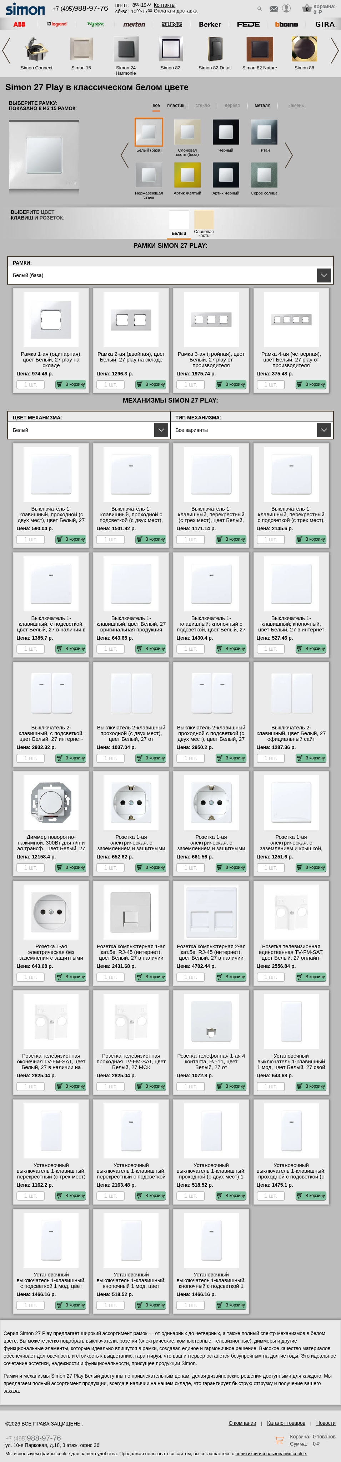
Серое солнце (264, 193)
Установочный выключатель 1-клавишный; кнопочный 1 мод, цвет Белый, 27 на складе (131, 1283)
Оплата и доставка (175, 11)
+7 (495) (80, 9)
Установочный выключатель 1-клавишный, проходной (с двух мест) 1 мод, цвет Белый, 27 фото (211, 1173)
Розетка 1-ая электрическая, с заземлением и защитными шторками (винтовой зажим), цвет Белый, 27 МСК (211, 851)
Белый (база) (148, 150)
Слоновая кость (204, 234)
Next (335, 51)
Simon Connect (36, 67)
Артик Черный (225, 193)
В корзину (71, 384)
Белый (179, 234)
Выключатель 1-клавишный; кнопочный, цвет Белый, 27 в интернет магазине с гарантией (291, 626)
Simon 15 (81, 67)
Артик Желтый (187, 193)
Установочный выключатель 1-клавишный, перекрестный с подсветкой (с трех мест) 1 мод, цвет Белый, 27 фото (131, 1176)
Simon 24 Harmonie (126, 70)
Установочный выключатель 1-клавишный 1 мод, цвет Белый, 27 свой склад (291, 1064)
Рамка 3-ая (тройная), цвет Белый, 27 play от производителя (211, 359)
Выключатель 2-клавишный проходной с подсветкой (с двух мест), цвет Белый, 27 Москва (211, 736)
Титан (264, 150)
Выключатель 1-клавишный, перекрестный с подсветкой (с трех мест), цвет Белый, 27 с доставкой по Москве (291, 520)
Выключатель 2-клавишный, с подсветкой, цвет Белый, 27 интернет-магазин (51, 736)
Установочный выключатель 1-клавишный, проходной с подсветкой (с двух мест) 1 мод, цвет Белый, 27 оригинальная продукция (291, 1179)
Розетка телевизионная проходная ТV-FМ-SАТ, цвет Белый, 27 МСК (131, 1061)
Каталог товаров (286, 1423)
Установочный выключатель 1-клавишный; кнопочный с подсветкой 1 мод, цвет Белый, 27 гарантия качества (211, 1286)
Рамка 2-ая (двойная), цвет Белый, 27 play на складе (131, 357)
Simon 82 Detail (215, 67)
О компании (242, 1423)
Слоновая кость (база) (187, 152)
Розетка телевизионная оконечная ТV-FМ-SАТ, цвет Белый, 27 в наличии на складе (51, 1064)
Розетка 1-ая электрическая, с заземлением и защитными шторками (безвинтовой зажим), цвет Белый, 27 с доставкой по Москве (131, 851)
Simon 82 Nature (259, 67)
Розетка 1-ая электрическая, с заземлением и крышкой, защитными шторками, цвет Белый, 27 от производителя (291, 851)
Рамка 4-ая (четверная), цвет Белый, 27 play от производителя (291, 359)
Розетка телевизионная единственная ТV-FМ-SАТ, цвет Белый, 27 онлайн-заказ (291, 955)
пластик (175, 105)
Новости (326, 1423)
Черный (226, 150)
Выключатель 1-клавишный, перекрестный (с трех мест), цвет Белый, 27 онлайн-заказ (211, 517)
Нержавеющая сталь (149, 195)
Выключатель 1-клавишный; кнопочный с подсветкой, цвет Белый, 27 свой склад (211, 626)
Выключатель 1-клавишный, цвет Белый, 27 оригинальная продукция (131, 623)
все (156, 105)
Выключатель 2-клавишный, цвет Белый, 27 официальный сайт (291, 733)
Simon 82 (170, 67)
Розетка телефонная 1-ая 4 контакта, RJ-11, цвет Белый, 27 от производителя (211, 1064)
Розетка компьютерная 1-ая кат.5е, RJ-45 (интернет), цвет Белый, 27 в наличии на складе (131, 955)
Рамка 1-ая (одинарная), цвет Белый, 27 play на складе (51, 359)
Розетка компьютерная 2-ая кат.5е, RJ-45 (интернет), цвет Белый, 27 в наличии (211, 952)
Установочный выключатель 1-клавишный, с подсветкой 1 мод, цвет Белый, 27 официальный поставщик (51, 1286)
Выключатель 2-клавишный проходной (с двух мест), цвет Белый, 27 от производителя (131, 736)
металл (262, 105)
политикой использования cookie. (271, 1453)
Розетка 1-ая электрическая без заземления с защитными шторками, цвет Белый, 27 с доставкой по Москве (51, 958)
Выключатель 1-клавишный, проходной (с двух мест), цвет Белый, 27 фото (51, 517)
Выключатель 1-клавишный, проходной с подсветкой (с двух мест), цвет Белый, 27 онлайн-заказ (131, 520)
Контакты (164, 5)
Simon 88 (304, 67)
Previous (6, 51)
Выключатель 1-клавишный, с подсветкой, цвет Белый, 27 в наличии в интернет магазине (51, 626)
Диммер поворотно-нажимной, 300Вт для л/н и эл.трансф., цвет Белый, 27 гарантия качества (51, 845)
